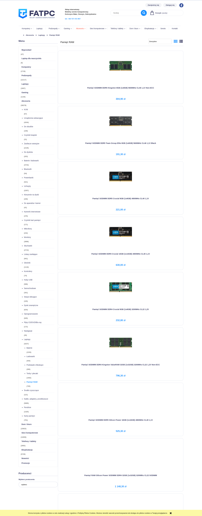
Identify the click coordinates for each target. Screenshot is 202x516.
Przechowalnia (24, 508)
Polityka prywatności (109, 508)
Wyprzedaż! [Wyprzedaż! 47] (27, 50)
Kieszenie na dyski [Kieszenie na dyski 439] (31, 195)
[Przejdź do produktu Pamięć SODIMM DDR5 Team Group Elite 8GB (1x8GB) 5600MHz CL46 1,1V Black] (122, 68)
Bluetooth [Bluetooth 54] (28, 169)
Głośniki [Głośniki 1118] (27, 263)
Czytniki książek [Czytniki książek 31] (30, 135)
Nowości (25, 459)
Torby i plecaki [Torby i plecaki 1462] (32, 374)
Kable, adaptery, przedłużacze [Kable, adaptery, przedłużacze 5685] (36, 399)
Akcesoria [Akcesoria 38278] (26, 101)
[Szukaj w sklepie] (126, 13)
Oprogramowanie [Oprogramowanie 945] (31, 314)
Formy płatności (66, 502)
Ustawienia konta (25, 505)
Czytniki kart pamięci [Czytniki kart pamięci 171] (32, 221)
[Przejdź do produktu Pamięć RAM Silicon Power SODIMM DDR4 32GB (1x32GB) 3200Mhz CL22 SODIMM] (122, 175)
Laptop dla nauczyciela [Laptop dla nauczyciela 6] (31, 59)
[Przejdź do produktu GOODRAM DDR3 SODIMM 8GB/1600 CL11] (80, 337)
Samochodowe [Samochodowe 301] (30, 289)
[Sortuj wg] (159, 41)
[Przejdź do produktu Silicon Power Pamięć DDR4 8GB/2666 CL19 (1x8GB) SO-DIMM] (164, 175)
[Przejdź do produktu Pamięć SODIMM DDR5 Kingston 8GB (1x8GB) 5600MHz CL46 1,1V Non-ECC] (80, 68)
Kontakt (145, 505)
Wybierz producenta (27, 480)
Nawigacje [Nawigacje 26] (28, 331)
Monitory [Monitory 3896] (27, 238)
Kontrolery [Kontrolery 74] (28, 272)
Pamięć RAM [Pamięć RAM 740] (32, 382)
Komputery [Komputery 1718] (26, 67)
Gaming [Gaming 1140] (25, 93)
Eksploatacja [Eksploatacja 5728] (27, 450)
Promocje (26, 463)
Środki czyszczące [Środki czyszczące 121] (31, 391)
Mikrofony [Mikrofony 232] (28, 229)
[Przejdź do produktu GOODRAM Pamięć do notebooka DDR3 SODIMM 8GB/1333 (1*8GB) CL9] (164, 283)
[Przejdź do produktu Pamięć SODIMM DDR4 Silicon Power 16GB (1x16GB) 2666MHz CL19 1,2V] (164, 229)
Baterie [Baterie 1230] (29, 348)
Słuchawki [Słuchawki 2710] (28, 246)
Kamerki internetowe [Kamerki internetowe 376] (32, 212)
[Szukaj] (144, 13)
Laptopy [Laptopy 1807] (25, 84)
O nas (144, 502)
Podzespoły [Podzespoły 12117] (27, 76)
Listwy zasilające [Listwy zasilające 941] (30, 255)
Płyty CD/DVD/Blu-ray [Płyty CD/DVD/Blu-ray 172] (32, 323)
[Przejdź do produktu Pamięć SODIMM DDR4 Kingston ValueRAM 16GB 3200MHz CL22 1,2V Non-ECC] (80, 283)
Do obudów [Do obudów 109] (28, 127)
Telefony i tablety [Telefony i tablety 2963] (29, 442)
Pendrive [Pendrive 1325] (27, 408)
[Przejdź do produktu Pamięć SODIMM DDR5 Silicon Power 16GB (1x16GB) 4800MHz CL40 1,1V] (80, 175)
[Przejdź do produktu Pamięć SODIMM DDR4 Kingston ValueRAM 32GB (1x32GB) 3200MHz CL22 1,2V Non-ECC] (164, 122)
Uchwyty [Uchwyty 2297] (27, 187)
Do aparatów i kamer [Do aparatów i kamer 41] (32, 204)
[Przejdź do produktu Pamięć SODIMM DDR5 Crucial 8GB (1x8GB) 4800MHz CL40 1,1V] (164, 68)
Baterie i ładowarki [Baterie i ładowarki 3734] (31, 161)
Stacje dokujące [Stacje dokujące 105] (30, 297)
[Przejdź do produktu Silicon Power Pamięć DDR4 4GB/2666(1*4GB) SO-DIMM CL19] (80, 229)
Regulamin (105, 502)
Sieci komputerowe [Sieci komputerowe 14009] (30, 433)
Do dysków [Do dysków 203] (28, 152)
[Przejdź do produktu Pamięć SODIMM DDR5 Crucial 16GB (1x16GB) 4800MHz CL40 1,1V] (80, 122)
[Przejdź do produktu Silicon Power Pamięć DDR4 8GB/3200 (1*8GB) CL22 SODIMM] (122, 229)
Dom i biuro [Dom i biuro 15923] (27, 425)
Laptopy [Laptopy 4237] (27, 340)
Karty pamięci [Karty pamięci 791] (29, 416)
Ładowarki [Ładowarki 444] (31, 357)
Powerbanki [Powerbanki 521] (28, 178)
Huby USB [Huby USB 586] (28, 280)
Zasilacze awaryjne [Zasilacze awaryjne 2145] (31, 144)
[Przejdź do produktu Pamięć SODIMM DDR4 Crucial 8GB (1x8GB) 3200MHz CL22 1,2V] (122, 122)
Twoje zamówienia (26, 502)
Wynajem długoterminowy (111, 505)
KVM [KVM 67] (26, 110)
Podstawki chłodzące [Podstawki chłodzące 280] (35, 365)
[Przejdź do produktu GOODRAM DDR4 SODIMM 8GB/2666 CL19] (122, 283)
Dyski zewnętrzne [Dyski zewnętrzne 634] (31, 306)
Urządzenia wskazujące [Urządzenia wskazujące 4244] (33, 118)
